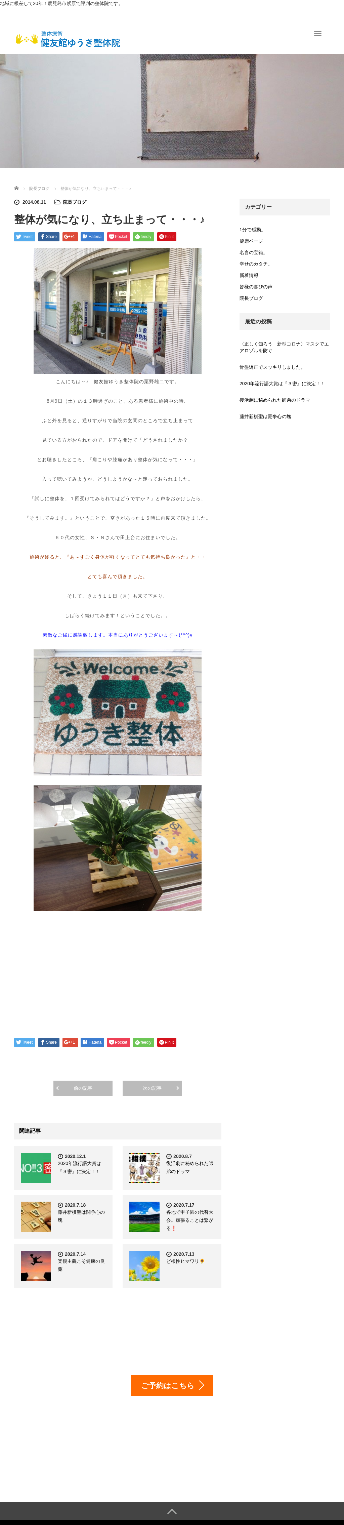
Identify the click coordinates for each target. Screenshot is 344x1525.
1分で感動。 (253, 229)
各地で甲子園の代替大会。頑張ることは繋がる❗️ (189, 1220)
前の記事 (83, 1088)
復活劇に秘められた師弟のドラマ (275, 400)
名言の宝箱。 (254, 252)
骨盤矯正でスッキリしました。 (272, 367)
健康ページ (251, 241)
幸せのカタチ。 (256, 264)
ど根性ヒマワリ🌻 (185, 1261)
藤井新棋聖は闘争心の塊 (265, 416)
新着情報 (249, 275)
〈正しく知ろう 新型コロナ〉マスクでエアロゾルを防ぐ (284, 347)
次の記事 (152, 1088)
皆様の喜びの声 (256, 286)
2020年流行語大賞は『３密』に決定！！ (282, 383)
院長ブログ (74, 202)
